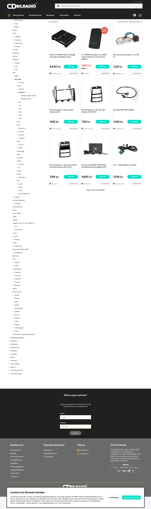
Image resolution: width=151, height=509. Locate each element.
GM (14, 97)
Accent (21, 107)
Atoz (18, 166)
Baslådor (14, 375)
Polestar (18, 303)
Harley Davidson (19, 225)
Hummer (18, 228)
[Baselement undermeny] (10, 372)
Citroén (17, 71)
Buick (15, 55)
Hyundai (35, 27)
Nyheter (77, 15)
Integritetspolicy (17, 482)
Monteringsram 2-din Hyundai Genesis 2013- (61, 135)
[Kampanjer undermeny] (10, 38)
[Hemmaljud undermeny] (10, 388)
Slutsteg (14, 379)
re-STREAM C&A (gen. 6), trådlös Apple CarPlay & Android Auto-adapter (94, 81)
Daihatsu (16, 78)
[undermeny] (14, 45)
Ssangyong (19, 333)
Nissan (17, 287)
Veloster (22, 163)
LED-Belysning (16, 398)
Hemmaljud (15, 388)
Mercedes (18, 271)
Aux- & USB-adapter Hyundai (124, 189)
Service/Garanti (16, 469)
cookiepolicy (66, 503)
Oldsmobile (17, 294)
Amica (19, 195)
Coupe (21, 189)
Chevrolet (18, 68)
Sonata (21, 156)
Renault (17, 310)
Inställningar (114, 497)
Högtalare (14, 369)
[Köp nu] (71, 91)
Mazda (17, 264)
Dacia (15, 81)
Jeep (14, 241)
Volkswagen (19, 352)
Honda (17, 222)
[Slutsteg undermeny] (10, 379)
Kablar (13, 382)
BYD (14, 58)
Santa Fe (22, 153)
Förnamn (63, 435)
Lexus (15, 258)
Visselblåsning (16, 472)
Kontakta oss (137, 2)
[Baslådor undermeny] (10, 375)
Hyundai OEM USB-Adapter (124, 134)
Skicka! (75, 445)
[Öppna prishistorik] (86, 93)
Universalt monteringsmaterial (24, 359)
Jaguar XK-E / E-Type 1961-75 (24, 248)
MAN (14, 267)
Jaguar (15, 244)
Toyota (17, 349)
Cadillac (18, 61)
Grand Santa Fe (24, 218)
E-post (62, 426)
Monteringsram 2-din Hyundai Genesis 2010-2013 (93, 135)
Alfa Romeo (19, 45)
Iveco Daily (17, 238)
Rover (15, 313)
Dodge (17, 87)
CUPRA (15, 74)
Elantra (21, 114)
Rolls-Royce (17, 316)
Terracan (20, 182)
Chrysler (18, 65)
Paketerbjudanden (17, 362)
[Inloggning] (134, 15)
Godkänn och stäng (131, 497)
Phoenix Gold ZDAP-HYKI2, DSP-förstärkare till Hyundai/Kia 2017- (94, 190)
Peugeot (18, 297)
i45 (18, 205)
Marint (13, 392)
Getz (18, 179)
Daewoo (16, 84)
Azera (19, 110)
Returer (13, 466)
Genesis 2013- (26, 123)
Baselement (15, 372)
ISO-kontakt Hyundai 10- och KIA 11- (126, 80)
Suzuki (17, 339)
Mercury (16, 280)
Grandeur (22, 202)
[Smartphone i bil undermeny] (10, 395)
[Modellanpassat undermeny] (10, 42)
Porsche (18, 300)
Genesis (45, 27)
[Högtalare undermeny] (10, 369)
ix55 (18, 149)
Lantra (21, 169)
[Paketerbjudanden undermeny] (10, 362)
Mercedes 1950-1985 (21, 274)
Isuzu (14, 235)
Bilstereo (14, 365)
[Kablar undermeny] (10, 382)
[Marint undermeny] (10, 392)
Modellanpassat (35, 15)
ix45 (18, 146)
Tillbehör (14, 385)
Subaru (17, 336)
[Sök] (98, 6)
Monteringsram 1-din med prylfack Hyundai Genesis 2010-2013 (63, 190)
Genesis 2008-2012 (28, 120)
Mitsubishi (18, 277)
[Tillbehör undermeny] (10, 385)
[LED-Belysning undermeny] (10, 398)
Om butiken (48, 469)
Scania (17, 343)
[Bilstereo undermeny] (10, 365)
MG (14, 284)
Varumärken (64, 15)
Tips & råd (14, 485)
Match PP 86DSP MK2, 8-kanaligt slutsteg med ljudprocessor (62, 80)
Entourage (20, 176)
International (17, 231)
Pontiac (17, 307)
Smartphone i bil (17, 395)
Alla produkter (16, 15)
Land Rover (19, 254)
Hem (10, 27)
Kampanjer (50, 15)
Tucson (21, 159)
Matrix (19, 199)
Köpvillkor (14, 475)
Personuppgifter (17, 479)
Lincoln (15, 261)
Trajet (19, 185)
